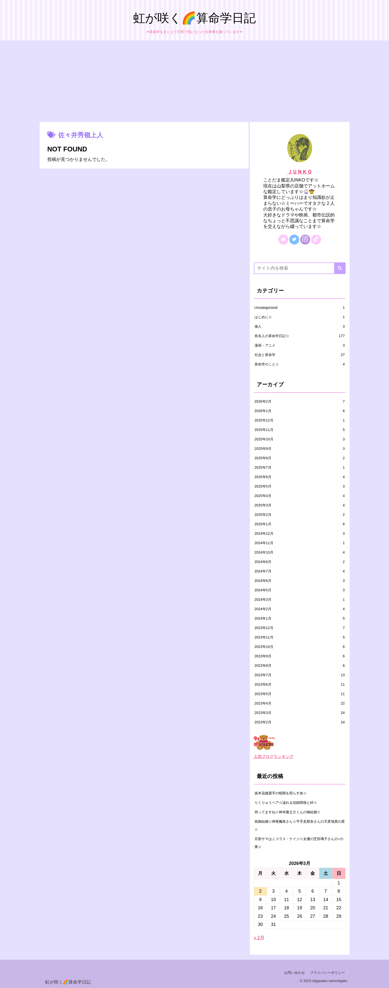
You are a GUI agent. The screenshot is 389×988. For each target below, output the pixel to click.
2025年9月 (300, 449)
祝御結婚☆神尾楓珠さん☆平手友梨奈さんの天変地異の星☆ (300, 825)
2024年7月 (300, 571)
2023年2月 (300, 722)
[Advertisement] (194, 81)
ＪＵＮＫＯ (299, 172)
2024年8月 (300, 562)
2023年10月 (300, 647)
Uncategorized (300, 308)
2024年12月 (300, 533)
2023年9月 (300, 656)
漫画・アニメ (300, 345)
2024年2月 (300, 609)
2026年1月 (300, 411)
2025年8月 (300, 458)
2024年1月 (300, 618)
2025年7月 (300, 467)
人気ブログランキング (273, 756)
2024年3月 (300, 599)
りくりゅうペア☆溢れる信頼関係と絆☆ (286, 803)
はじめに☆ (300, 317)
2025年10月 (300, 439)
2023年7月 (300, 675)
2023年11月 (300, 637)
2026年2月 (300, 401)
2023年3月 (300, 713)
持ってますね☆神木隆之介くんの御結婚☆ (288, 812)
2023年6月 (300, 684)
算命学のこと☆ (300, 364)
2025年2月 (300, 515)
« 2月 (259, 937)
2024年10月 (300, 552)
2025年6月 (300, 477)
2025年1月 (300, 524)
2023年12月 (300, 628)
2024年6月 (300, 581)
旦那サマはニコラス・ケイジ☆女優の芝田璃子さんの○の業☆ (299, 843)
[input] (300, 268)
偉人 (300, 326)
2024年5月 (300, 590)
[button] (340, 268)
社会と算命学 (300, 355)
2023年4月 (300, 703)
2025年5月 (300, 486)
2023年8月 (300, 666)
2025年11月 (300, 430)
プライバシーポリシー (327, 973)
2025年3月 (300, 505)
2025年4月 (300, 496)
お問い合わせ (294, 973)
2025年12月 (300, 420)
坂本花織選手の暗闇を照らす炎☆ (281, 793)
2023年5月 (300, 694)
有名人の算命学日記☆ (300, 336)
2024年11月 (300, 543)
